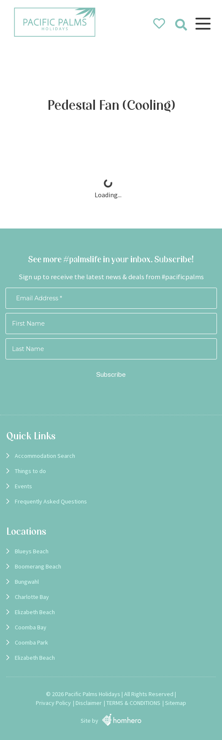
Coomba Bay (30, 627)
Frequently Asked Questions (51, 501)
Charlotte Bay (32, 597)
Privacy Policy (53, 703)
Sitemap (175, 703)
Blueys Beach (32, 551)
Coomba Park (31, 642)
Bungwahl (27, 581)
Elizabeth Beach (35, 612)
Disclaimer (89, 703)
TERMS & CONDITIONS (133, 703)
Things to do (30, 471)
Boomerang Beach (38, 566)
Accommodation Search (45, 456)
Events (23, 486)
